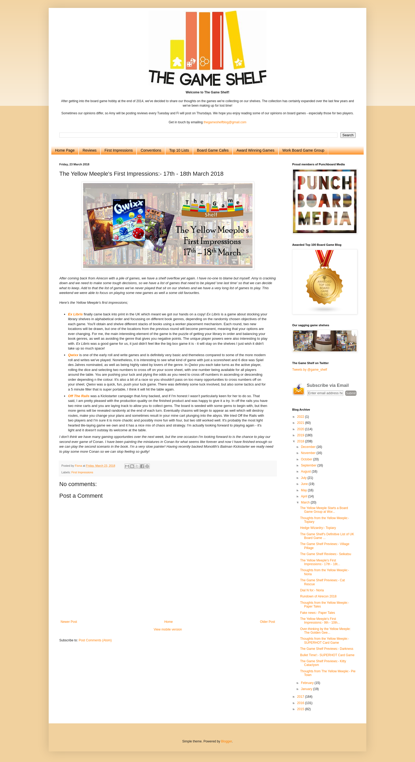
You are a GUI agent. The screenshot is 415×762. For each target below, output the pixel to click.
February (307, 683)
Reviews (90, 150)
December (309, 447)
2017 (301, 696)
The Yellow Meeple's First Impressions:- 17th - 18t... (320, 562)
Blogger (226, 741)
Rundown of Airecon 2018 (318, 596)
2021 (301, 423)
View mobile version (168, 629)
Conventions (151, 150)
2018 (301, 441)
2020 (301, 429)
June (305, 484)
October (307, 459)
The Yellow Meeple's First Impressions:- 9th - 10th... (320, 620)
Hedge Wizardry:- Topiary (318, 528)
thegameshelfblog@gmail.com (225, 122)
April (304, 496)
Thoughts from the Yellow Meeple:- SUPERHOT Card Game (324, 640)
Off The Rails (78, 396)
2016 (301, 703)
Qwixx (73, 355)
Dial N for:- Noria (312, 590)
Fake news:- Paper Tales (317, 613)
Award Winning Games (255, 150)
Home (168, 622)
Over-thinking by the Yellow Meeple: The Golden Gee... (325, 630)
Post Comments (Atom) (95, 640)
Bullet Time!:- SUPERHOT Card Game (327, 655)
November (309, 453)
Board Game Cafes (213, 150)
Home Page (65, 150)
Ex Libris (75, 314)
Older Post (267, 622)
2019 (301, 435)
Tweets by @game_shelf (309, 369)
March (306, 502)
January (307, 689)
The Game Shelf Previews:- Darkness (326, 649)
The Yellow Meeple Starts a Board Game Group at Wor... (324, 510)
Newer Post (69, 622)
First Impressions (119, 150)
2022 (301, 417)
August (306, 471)
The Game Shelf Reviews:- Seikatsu (325, 554)
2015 (301, 709)
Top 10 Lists (179, 150)
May (304, 490)
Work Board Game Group (303, 150)
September (309, 465)
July (304, 478)
